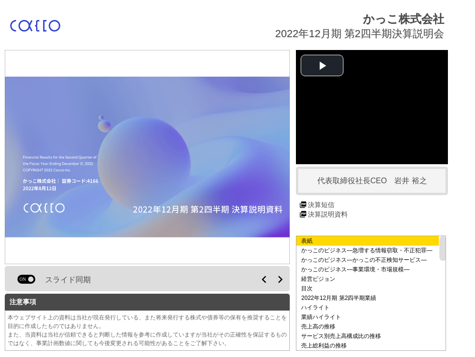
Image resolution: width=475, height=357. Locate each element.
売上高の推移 (318, 326)
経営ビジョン (318, 279)
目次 (307, 288)
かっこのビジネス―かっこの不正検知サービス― (364, 260)
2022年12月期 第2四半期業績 (338, 298)
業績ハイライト (321, 317)
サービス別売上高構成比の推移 (341, 336)
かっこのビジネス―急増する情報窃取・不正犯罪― (366, 250)
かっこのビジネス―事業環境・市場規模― (355, 269)
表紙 (307, 241)
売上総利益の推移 (324, 345)
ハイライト (315, 307)
